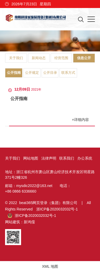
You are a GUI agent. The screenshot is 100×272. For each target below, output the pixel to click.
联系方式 (68, 73)
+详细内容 (80, 119)
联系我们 (66, 158)
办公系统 (84, 158)
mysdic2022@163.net (34, 186)
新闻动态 (39, 58)
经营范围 (61, 58)
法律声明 (48, 158)
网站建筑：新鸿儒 (20, 222)
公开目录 (50, 73)
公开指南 (14, 73)
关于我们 (16, 58)
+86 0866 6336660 (20, 191)
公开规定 (32, 73)
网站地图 (30, 158)
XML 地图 (50, 266)
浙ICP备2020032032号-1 (57, 209)
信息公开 (84, 58)
